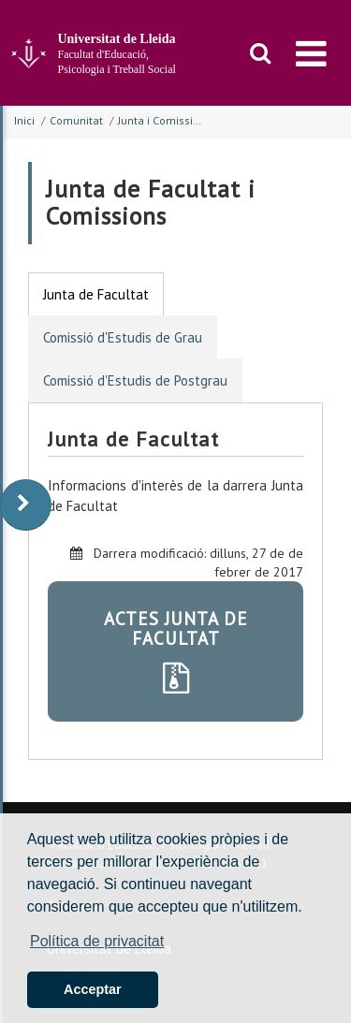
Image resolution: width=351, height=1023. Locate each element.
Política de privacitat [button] (97, 941)
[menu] (311, 53)
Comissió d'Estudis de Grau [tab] (122, 337)
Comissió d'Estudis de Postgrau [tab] (135, 380)
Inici (24, 120)
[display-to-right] (25, 505)
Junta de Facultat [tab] (96, 294)
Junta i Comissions (165, 120)
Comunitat (76, 120)
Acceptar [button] (93, 989)
